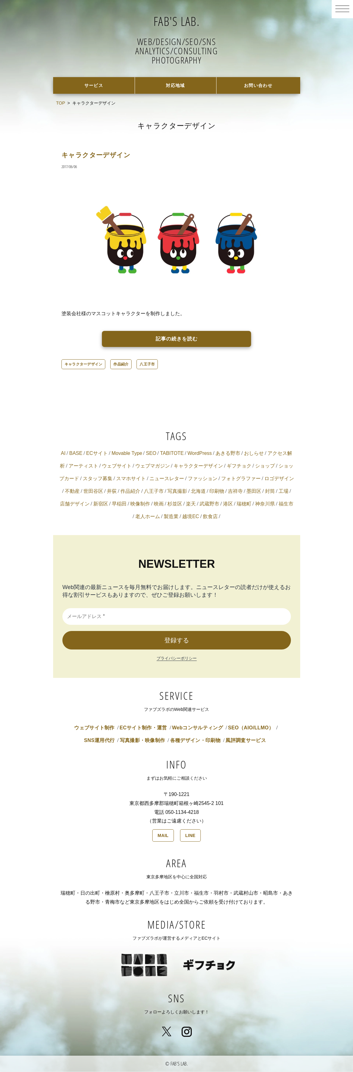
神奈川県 (265, 504)
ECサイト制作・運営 (143, 728)
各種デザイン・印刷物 (195, 741)
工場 (283, 491)
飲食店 (210, 517)
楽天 (191, 504)
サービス (94, 85)
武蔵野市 (209, 504)
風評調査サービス (245, 741)
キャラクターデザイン (100, 155)
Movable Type (126, 453)
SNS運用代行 (99, 741)
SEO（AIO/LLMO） (251, 728)
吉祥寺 (235, 491)
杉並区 (174, 504)
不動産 (72, 491)
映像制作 (140, 504)
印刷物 (216, 491)
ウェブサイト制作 (94, 728)
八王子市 (147, 365)
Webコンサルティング (197, 728)
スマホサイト (131, 479)
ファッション (202, 479)
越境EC (190, 517)
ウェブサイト (117, 466)
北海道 (198, 491)
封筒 (270, 491)
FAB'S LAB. (176, 20)
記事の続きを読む (177, 339)
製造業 (171, 517)
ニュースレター (166, 479)
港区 (228, 504)
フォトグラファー (241, 479)
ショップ (265, 466)
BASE (75, 453)
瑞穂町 (244, 504)
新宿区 (100, 504)
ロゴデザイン (279, 479)
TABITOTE (172, 453)
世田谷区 (93, 491)
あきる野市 (228, 453)
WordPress (199, 453)
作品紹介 (120, 365)
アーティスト (83, 466)
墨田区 (253, 491)
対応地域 (175, 85)
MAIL (163, 836)
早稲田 (119, 504)
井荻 (112, 491)
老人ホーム (147, 517)
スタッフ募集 (97, 479)
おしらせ (254, 453)
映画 (159, 504)
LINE (190, 836)
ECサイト (97, 453)
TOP (60, 103)
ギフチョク (239, 466)
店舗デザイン (75, 504)
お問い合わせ (258, 85)
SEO (151, 453)
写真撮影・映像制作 (142, 741)
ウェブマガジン (152, 466)
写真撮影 (177, 491)
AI (63, 453)
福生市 (286, 504)
